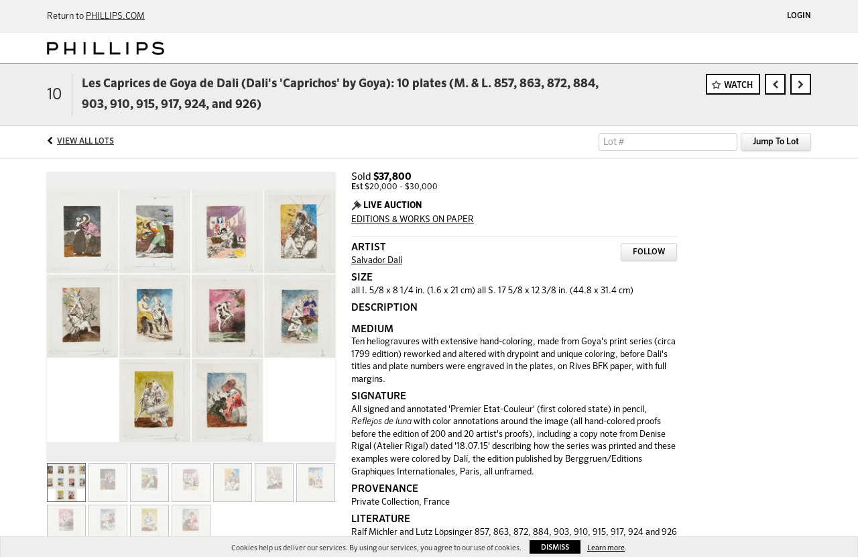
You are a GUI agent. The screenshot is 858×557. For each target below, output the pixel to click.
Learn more (606, 548)
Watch (738, 85)
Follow (649, 252)
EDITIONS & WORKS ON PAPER (412, 219)
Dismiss (555, 547)
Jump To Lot (776, 142)
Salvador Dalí (376, 260)
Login (799, 16)
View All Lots (85, 142)
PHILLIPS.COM (115, 16)
